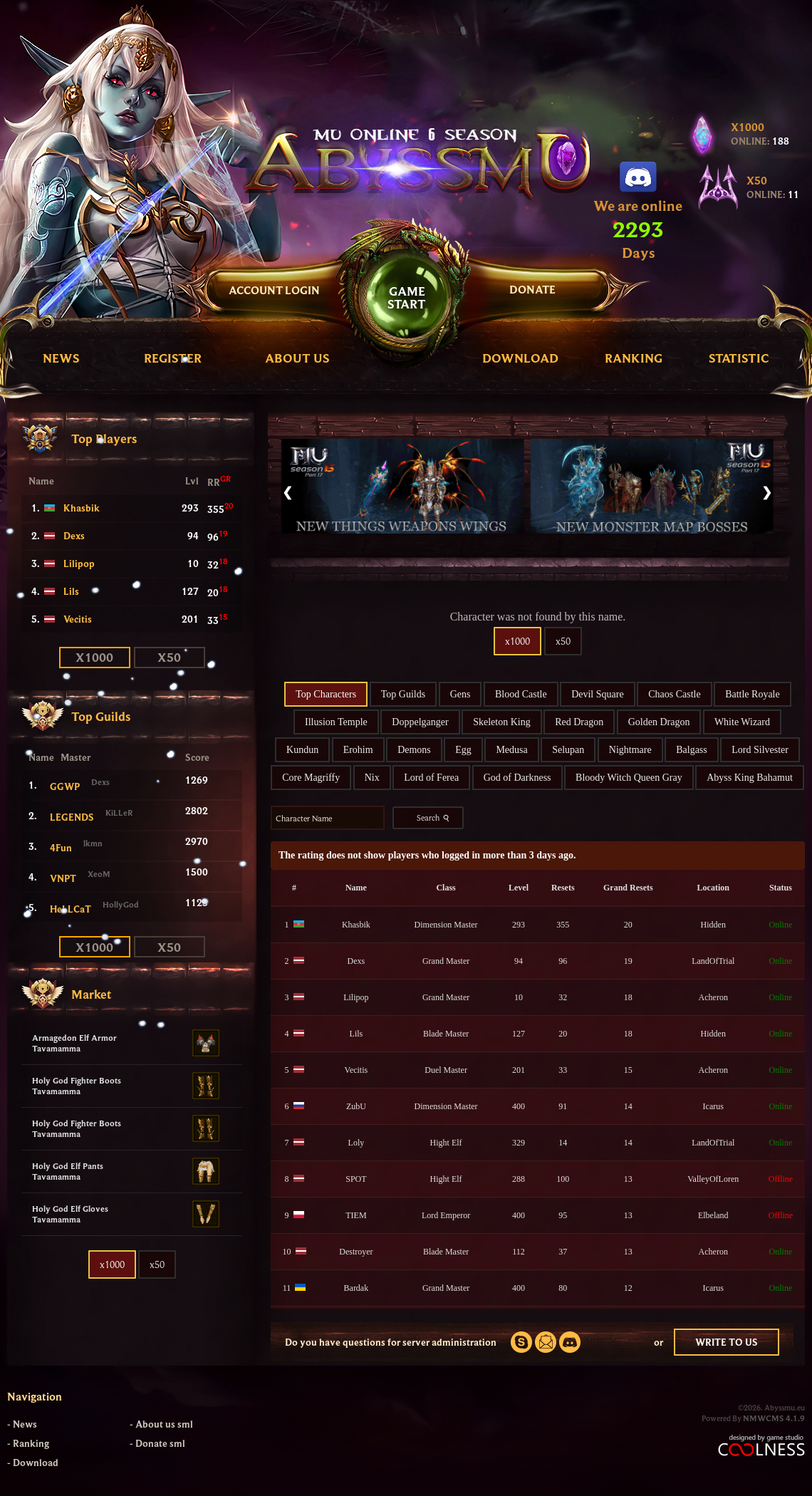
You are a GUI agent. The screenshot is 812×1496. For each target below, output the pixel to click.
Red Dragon (579, 722)
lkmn (93, 843)
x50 (169, 657)
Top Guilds (403, 694)
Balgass (691, 749)
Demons (414, 749)
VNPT (63, 878)
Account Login (274, 290)
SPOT (355, 1179)
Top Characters (326, 694)
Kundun (302, 749)
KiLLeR (119, 812)
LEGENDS (72, 817)
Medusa (511, 749)
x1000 (94, 657)
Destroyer (356, 1252)
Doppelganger (420, 722)
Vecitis (77, 619)
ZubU (356, 1106)
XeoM (99, 873)
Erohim (358, 749)
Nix (372, 777)
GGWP (65, 786)
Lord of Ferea (431, 777)
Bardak (356, 1288)
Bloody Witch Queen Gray (629, 777)
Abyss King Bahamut (750, 777)
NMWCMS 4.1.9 (774, 1418)
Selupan (568, 749)
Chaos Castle (674, 694)
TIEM (355, 1215)
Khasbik (81, 508)
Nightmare (630, 749)
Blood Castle (521, 694)
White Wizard (742, 722)
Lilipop (79, 563)
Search (434, 818)
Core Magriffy (311, 777)
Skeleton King (502, 722)
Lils (71, 591)
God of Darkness (517, 777)
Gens (460, 694)
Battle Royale (752, 694)
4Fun (61, 847)
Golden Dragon (659, 722)
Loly (356, 1143)
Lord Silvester (760, 749)
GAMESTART (406, 297)
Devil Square (597, 694)
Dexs (74, 535)
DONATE (532, 289)
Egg (463, 749)
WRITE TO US (726, 1342)
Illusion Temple (336, 722)
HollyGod (121, 904)
